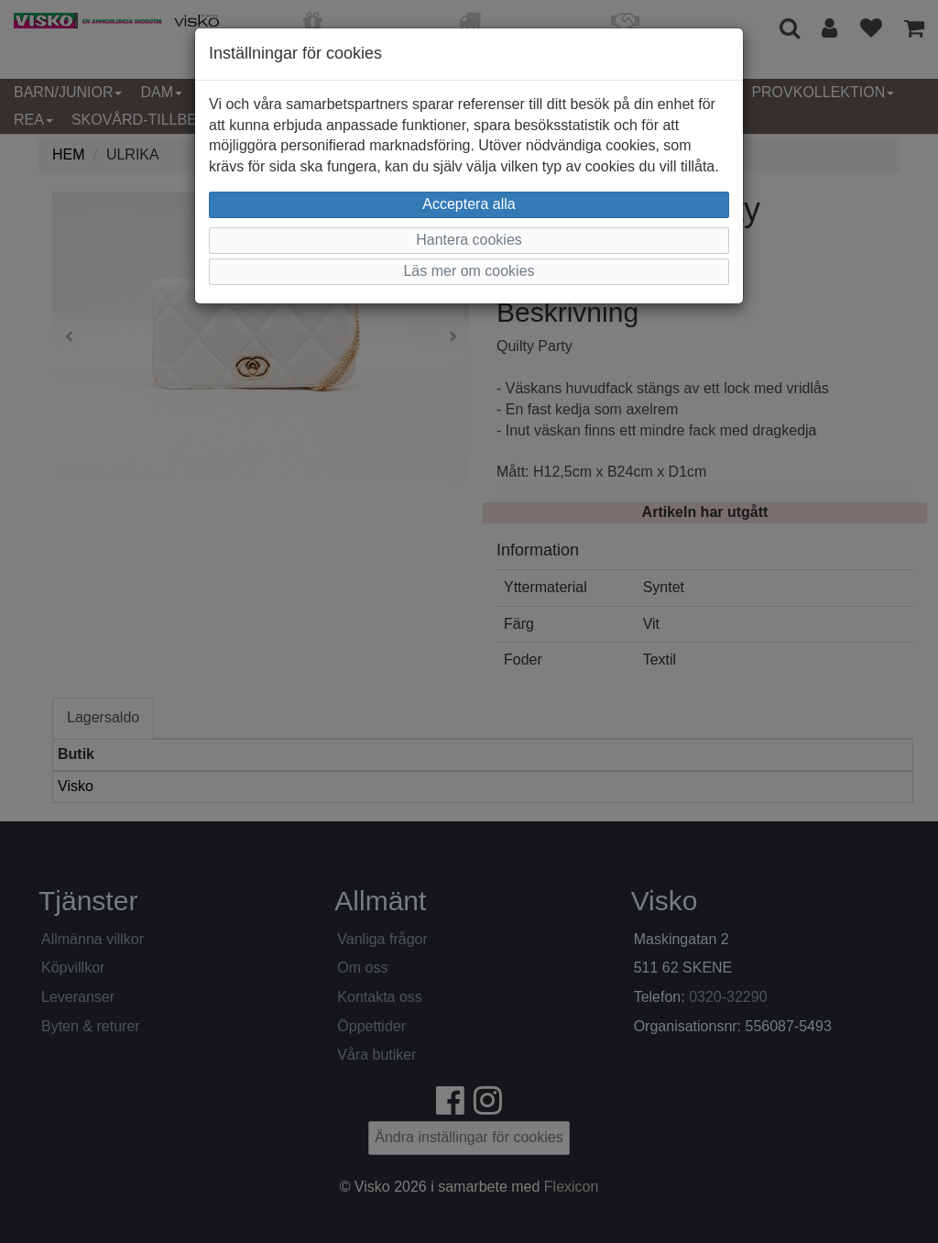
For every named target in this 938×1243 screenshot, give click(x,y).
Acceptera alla (468, 204)
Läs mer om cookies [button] (468, 271)
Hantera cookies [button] (469, 240)
